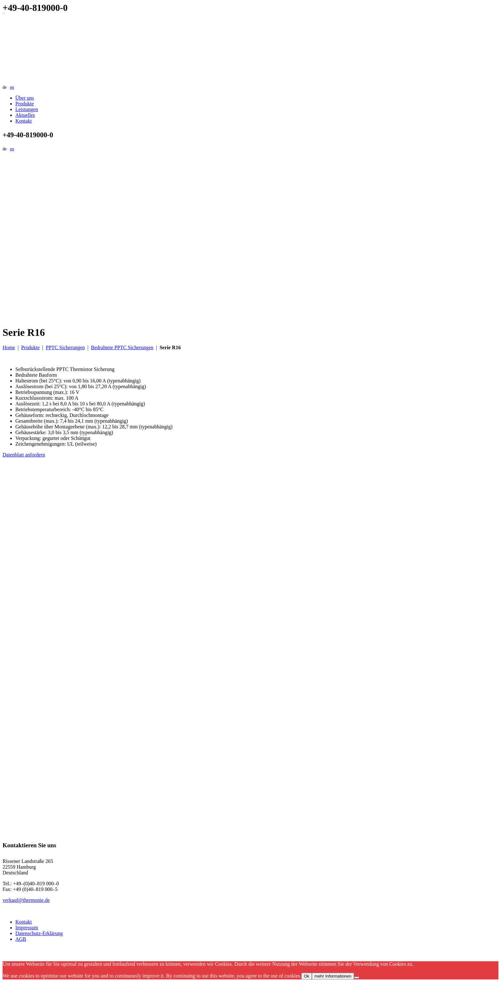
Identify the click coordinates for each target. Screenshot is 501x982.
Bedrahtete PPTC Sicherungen (122, 347)
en (12, 87)
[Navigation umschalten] (4, 13)
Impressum (26, 927)
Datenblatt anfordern (24, 454)
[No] (356, 977)
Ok (306, 976)
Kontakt (23, 121)
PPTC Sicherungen (65, 347)
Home (9, 347)
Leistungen (26, 109)
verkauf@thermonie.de (26, 900)
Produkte (24, 103)
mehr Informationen (332, 976)
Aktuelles (25, 115)
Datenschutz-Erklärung (39, 933)
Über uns (24, 98)
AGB (20, 939)
